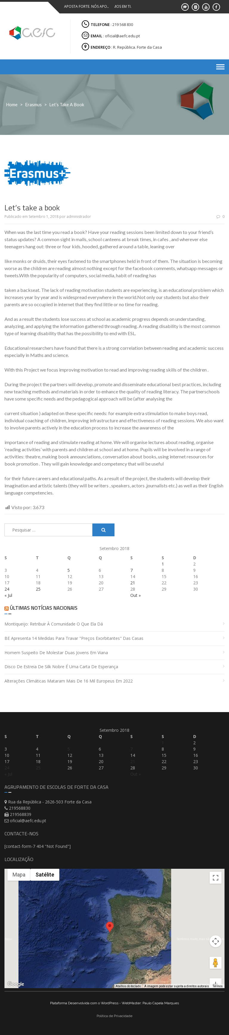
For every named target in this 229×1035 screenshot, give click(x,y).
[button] (110, 932)
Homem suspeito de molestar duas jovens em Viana (56, 652)
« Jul (8, 595)
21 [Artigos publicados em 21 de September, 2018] (132, 583)
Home (12, 104)
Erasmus (33, 104)
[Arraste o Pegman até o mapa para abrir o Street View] (216, 941)
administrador (78, 216)
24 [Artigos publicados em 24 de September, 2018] (6, 589)
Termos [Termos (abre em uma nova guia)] (218, 986)
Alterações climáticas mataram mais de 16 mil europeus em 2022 (68, 681)
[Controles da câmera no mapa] (216, 920)
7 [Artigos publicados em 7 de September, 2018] (131, 570)
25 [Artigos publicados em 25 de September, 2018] (38, 589)
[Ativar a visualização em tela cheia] (216, 878)
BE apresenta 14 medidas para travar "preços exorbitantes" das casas (73, 638)
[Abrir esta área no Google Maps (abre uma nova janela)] (16, 984)
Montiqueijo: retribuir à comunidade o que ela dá (53, 624)
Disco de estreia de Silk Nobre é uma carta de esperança (61, 666)
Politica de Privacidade (114, 1016)
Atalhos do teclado (128, 986)
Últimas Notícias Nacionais (43, 608)
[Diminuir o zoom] (216, 975)
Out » (135, 595)
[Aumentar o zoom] (216, 963)
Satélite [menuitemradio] (44, 874)
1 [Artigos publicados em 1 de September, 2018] (163, 564)
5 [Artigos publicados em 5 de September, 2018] (68, 570)
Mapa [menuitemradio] (19, 874)
